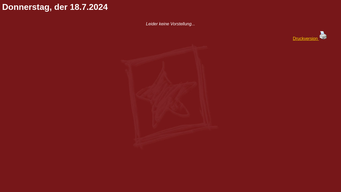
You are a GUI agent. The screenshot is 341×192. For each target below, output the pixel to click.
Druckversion (310, 38)
